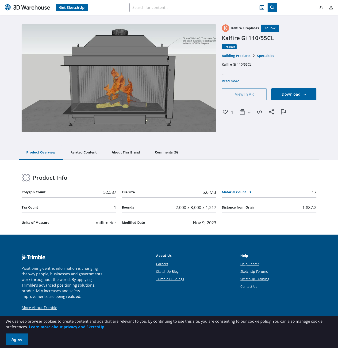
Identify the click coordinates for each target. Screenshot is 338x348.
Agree (17, 339)
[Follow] (270, 28)
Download (294, 94)
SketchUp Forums (254, 271)
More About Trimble (39, 307)
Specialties (265, 55)
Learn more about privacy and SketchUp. (67, 326)
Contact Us (248, 286)
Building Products (236, 55)
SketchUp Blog (167, 271)
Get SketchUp (71, 7)
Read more (230, 81)
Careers (162, 264)
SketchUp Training (254, 279)
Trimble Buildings (170, 279)
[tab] (41, 152)
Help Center (249, 264)
